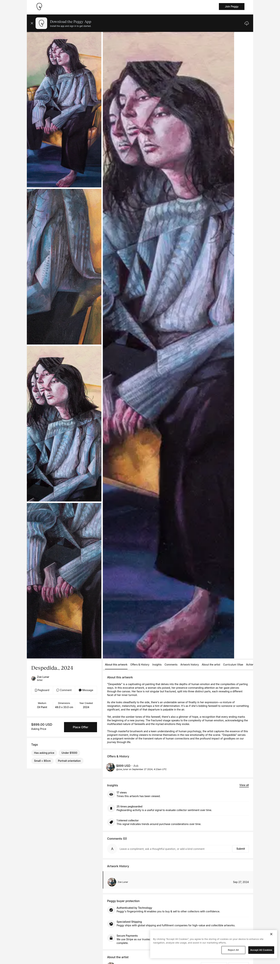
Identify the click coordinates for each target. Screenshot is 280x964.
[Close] (271, 934)
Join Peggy (231, 6)
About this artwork (116, 664)
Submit (240, 848)
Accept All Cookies (261, 949)
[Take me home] (39, 6)
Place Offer (80, 727)
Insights (157, 664)
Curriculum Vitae (233, 664)
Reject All (233, 949)
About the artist (211, 664)
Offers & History (139, 664)
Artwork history (189, 664)
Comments (170, 664)
